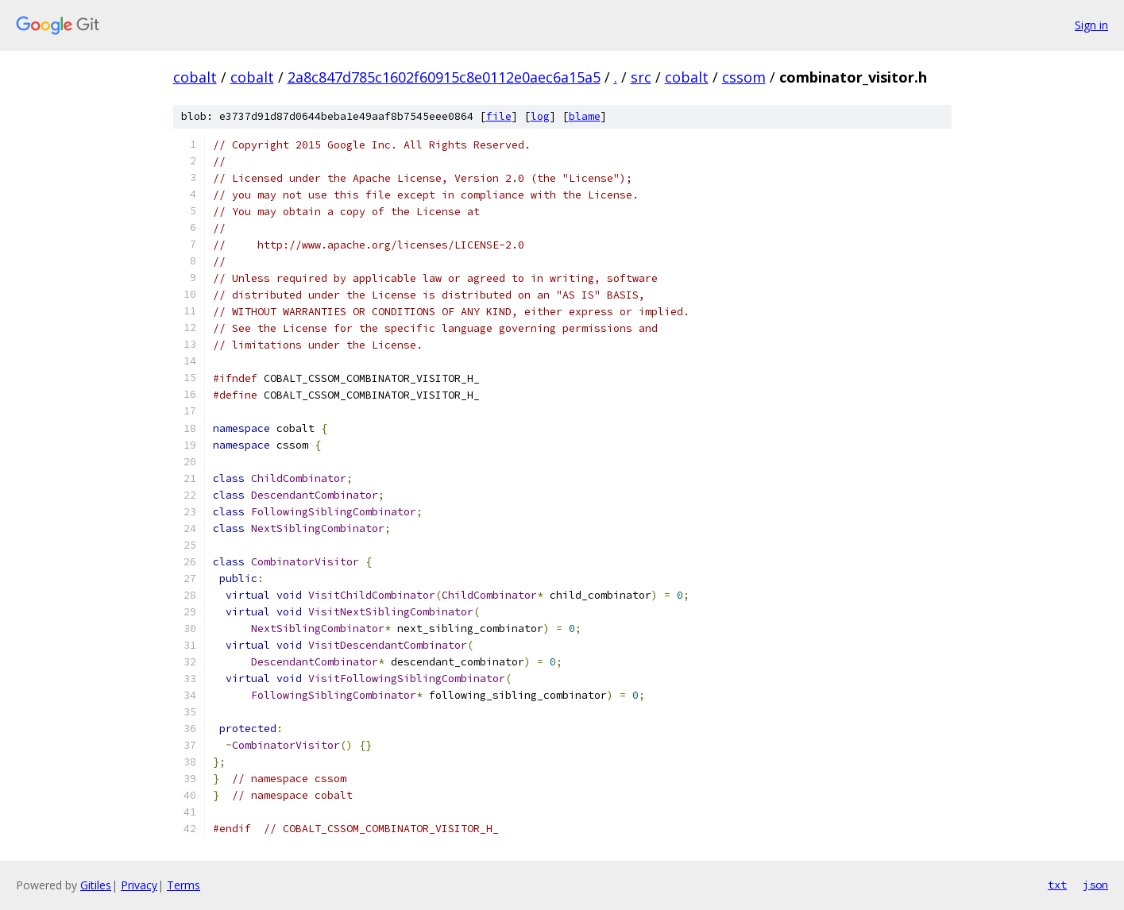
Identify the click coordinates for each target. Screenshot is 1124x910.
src (641, 77)
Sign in (1091, 25)
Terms (183, 885)
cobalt (195, 77)
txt (1057, 884)
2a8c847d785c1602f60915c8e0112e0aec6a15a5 (444, 77)
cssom (744, 77)
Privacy (139, 885)
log (540, 116)
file (499, 116)
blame (585, 116)
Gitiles (95, 885)
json (1095, 884)
